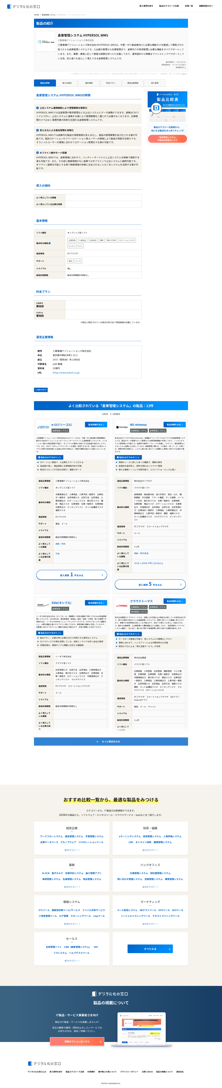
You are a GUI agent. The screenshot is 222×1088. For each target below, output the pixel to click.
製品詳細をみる (95, 424)
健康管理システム (163, 842)
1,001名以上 (157, 563)
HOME (36, 14)
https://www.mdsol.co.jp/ (66, 372)
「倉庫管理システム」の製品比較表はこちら (167, 138)
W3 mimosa (138, 425)
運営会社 (180, 1071)
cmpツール (99, 916)
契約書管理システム (160, 873)
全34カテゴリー (71, 886)
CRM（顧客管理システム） (77, 947)
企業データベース (49, 842)
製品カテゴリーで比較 (169, 5)
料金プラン (110, 83)
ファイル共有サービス (93, 910)
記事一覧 (189, 5)
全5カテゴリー (71, 960)
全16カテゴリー (149, 923)
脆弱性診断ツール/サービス (66, 910)
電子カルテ (57, 873)
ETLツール (44, 910)
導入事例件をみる (71, 574)
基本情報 (89, 83)
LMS (131, 842)
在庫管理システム (72, 879)
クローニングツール (81, 916)
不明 (57, 553)
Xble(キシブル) (61, 603)
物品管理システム (92, 879)
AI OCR (45, 873)
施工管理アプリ (94, 873)
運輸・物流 (60, 543)
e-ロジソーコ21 (62, 425)
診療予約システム (74, 873)
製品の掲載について (164, 1071)
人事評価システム (172, 836)
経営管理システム (74, 836)
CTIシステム (60, 952)
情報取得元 (181, 67)
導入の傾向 (66, 83)
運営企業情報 (132, 83)
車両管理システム (51, 879)
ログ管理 (63, 916)
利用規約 (91, 1071)
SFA (96, 947)
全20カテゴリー (149, 886)
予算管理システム (94, 836)
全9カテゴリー (71, 850)
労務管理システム (154, 879)
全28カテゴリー (71, 923)
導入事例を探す (146, 5)
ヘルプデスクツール (79, 952)
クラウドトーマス (141, 601)
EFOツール (164, 910)
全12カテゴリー (149, 850)
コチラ (183, 73)
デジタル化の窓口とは (37, 1071)
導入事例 (154, 83)
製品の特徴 (45, 83)
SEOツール (177, 910)
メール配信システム (127, 910)
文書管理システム (139, 873)
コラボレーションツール (90, 842)
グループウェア (68, 842)
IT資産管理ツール (48, 916)
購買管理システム (174, 879)
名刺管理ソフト (54, 947)
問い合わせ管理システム (129, 879)
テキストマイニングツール (166, 916)
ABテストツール (148, 910)
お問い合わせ (147, 1071)
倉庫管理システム (49, 14)
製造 (146, 553)
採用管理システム (152, 836)
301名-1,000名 (140, 563)
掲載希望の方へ (206, 5)
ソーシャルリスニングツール (135, 916)
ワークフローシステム (51, 836)
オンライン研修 (143, 842)
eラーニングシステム (130, 836)
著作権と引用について (107, 1071)
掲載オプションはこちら (77, 1041)
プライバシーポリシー (129, 1071)
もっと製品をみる (111, 741)
